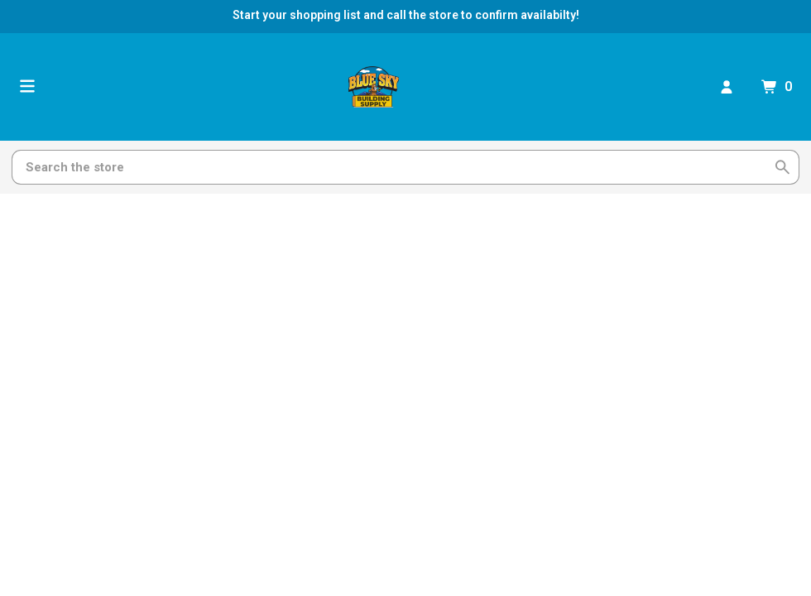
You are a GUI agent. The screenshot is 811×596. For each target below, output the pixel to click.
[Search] (396, 167)
